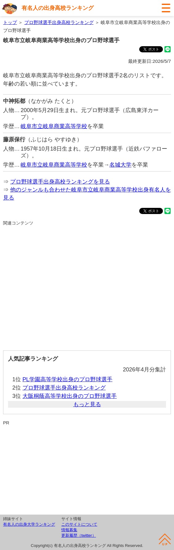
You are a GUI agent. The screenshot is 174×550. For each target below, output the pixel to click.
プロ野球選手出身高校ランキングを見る (60, 182)
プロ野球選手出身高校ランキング (59, 22)
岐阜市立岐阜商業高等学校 (54, 126)
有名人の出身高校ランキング (58, 8)
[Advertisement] (87, 285)
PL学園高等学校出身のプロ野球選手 (67, 379)
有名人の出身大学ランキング (29, 524)
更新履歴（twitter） (78, 535)
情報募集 (69, 530)
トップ (10, 22)
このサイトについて (79, 524)
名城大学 (120, 165)
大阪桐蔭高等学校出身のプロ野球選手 (69, 396)
